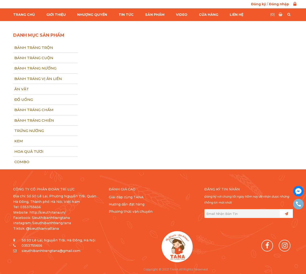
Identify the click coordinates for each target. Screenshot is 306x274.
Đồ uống (23, 99)
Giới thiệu (56, 14)
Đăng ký (258, 4)
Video (181, 14)
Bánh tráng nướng (35, 68)
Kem (18, 141)
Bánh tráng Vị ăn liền (38, 78)
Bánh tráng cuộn (33, 58)
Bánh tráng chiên (34, 120)
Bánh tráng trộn (33, 47)
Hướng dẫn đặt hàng (126, 204)
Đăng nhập (279, 4)
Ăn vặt (21, 89)
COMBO (21, 162)
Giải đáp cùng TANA (126, 197)
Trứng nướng (29, 130)
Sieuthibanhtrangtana (51, 218)
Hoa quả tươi (29, 151)
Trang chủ (24, 14)
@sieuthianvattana (43, 228)
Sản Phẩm (154, 14)
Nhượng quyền (92, 14)
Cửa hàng (208, 14)
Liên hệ (236, 14)
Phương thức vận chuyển (131, 211)
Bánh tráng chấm (34, 110)
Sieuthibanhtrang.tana (51, 223)
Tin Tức (126, 14)
